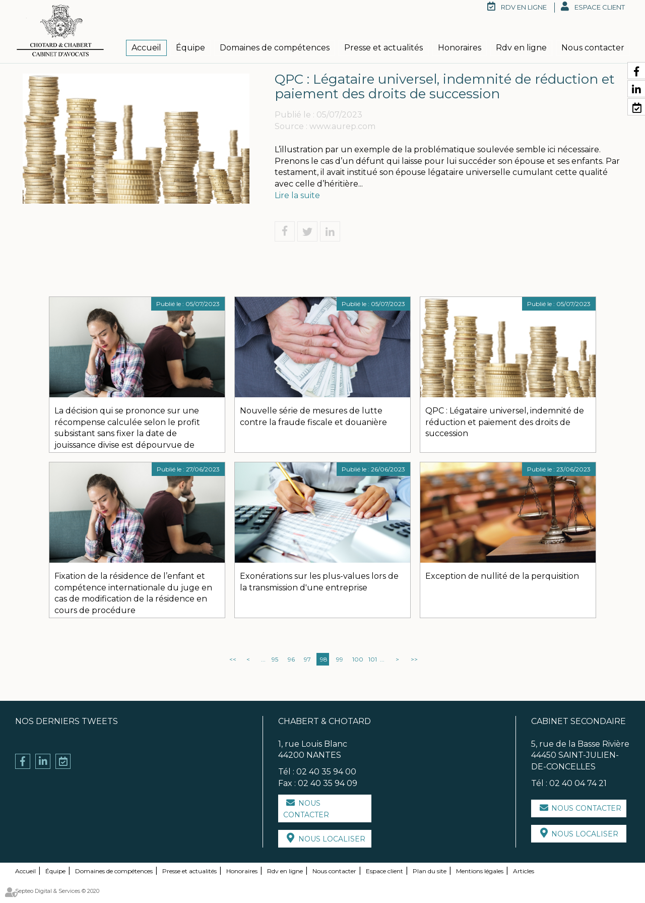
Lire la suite (297, 195)
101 (372, 659)
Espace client (599, 7)
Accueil (146, 47)
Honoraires (459, 47)
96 (291, 659)
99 (339, 659)
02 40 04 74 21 (578, 783)
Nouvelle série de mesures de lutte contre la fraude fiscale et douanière (313, 416)
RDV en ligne (524, 7)
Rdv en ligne (521, 47)
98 (324, 659)
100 (356, 659)
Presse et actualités (383, 47)
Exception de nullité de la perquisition (502, 576)
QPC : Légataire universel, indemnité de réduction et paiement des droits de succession (504, 422)
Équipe (190, 47)
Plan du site (429, 871)
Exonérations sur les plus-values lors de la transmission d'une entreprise (319, 581)
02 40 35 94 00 (326, 771)
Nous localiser (331, 839)
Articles (523, 871)
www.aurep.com (342, 126)
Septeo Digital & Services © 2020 (57, 890)
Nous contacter (592, 47)
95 (275, 659)
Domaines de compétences (275, 47)
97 (307, 659)
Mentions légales (479, 871)
